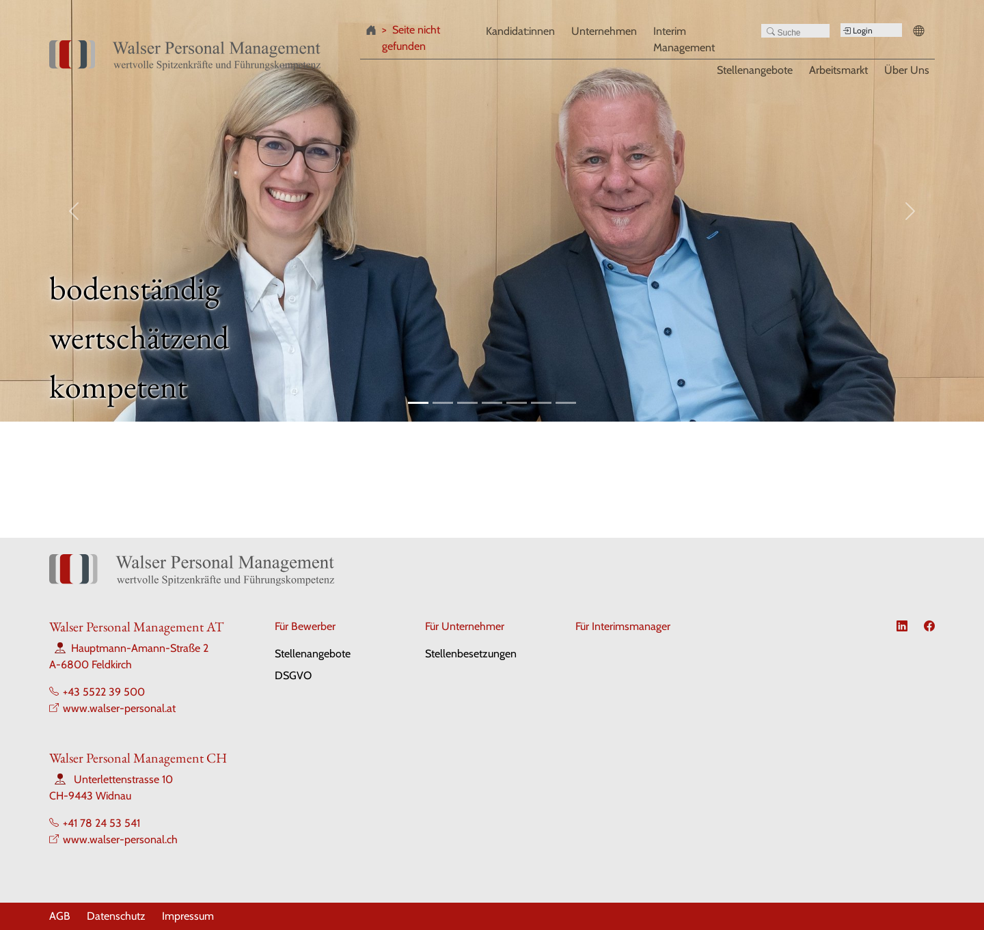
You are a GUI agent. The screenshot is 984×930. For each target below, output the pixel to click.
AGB (59, 916)
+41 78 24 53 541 (101, 823)
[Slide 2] (443, 403)
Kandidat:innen (520, 31)
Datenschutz (116, 916)
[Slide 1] (418, 403)
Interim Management (684, 39)
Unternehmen (604, 31)
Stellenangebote (755, 69)
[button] (921, 32)
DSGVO (293, 675)
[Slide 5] (516, 403)
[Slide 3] (467, 403)
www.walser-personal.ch (120, 839)
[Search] (795, 31)
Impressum (188, 916)
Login (858, 30)
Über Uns (906, 69)
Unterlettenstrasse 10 (123, 779)
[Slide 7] (566, 403)
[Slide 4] (492, 403)
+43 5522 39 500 (104, 691)
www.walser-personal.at (119, 708)
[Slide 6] (541, 403)
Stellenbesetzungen (471, 653)
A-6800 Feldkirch (90, 664)
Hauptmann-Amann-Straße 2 (139, 648)
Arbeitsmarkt (838, 69)
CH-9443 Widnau (90, 795)
